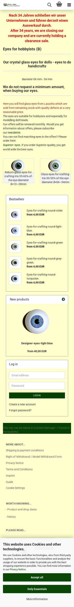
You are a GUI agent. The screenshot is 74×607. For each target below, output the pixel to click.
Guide (9, 482)
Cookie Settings (15, 487)
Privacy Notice (18, 569)
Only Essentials (37, 589)
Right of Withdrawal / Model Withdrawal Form (34, 456)
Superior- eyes (11, 145)
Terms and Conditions (19, 469)
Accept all (37, 577)
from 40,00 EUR (37, 351)
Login (37, 395)
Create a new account (22, 404)
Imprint (10, 475)
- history (11, 516)
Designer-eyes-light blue (37, 343)
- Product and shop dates (21, 509)
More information (37, 599)
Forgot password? (20, 410)
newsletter (14, 132)
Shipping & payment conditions (25, 450)
